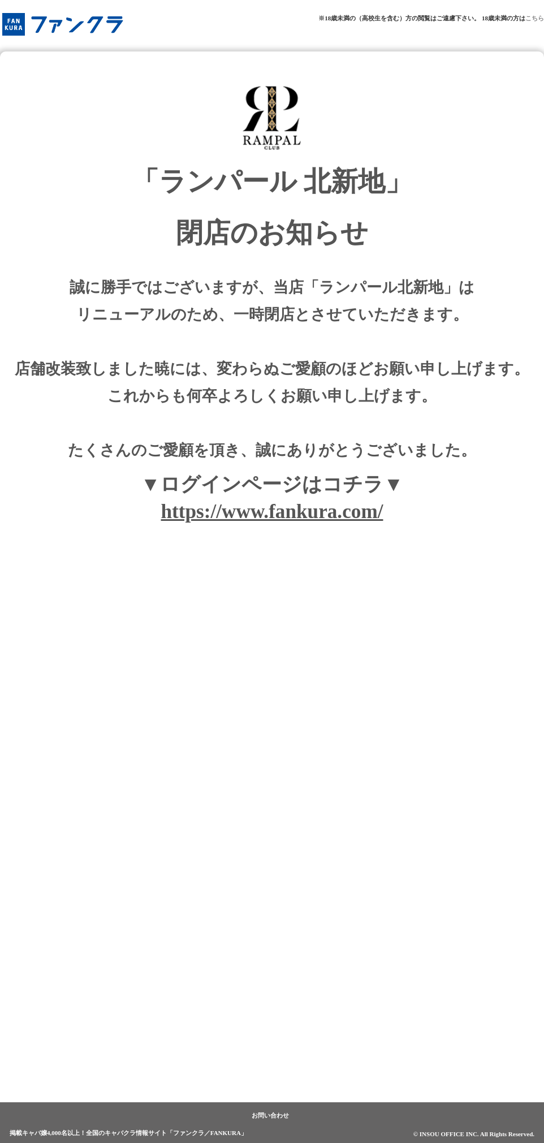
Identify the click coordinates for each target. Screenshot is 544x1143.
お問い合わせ (270, 1115)
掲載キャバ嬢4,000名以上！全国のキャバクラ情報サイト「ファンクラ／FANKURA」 (128, 1132)
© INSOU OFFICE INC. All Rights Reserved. (473, 1134)
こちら (534, 18)
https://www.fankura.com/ (272, 512)
